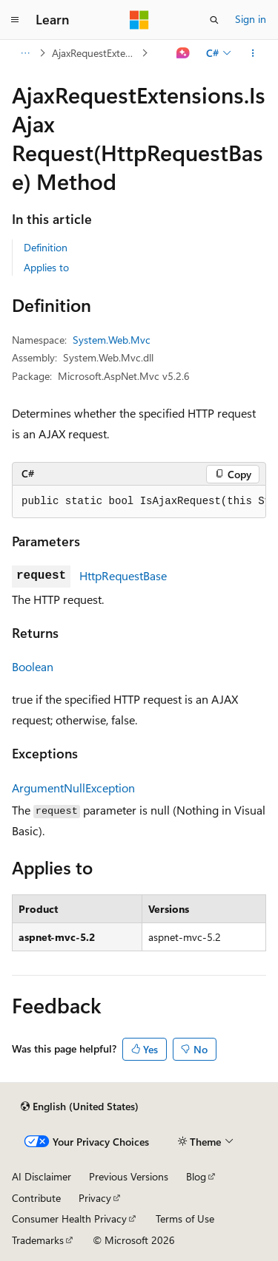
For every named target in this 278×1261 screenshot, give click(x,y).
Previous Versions (128, 1176)
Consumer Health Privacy (69, 1218)
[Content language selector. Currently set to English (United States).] (80, 1106)
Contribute (36, 1198)
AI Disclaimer (41, 1176)
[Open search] (214, 20)
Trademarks (38, 1240)
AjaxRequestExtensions (95, 53)
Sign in (250, 19)
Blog (196, 1176)
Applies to (46, 267)
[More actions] (253, 53)
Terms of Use (185, 1218)
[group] (139, 502)
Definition (45, 247)
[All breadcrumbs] (25, 53)
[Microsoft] (139, 20)
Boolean (32, 666)
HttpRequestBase (123, 575)
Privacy (95, 1198)
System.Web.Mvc (111, 340)
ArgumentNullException (73, 787)
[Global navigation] (15, 20)
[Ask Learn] (183, 53)
